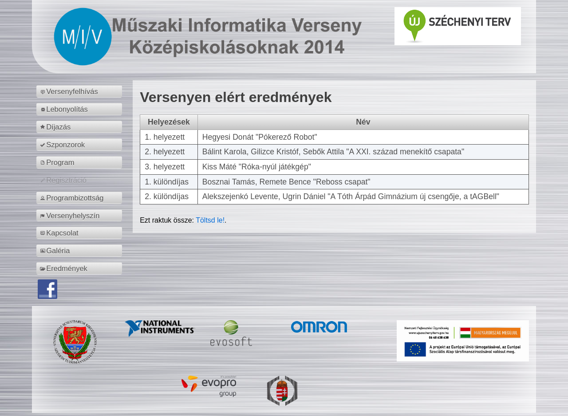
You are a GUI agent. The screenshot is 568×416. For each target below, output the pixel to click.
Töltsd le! (210, 220)
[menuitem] (80, 91)
